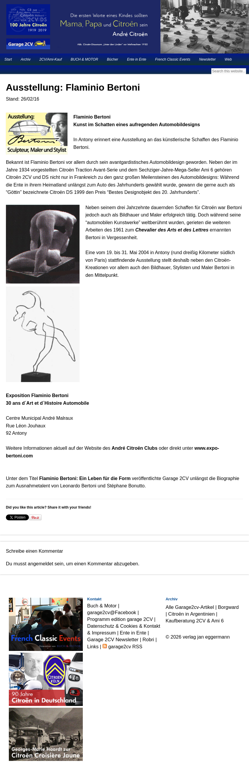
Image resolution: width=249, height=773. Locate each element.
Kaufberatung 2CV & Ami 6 (195, 620)
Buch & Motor (102, 605)
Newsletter (207, 59)
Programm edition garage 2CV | (121, 619)
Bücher (112, 59)
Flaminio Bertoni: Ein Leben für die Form (85, 478)
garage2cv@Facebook (111, 612)
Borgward (228, 607)
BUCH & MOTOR (84, 59)
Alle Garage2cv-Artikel (190, 607)
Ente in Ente (136, 59)
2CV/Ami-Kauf (50, 59)
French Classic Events (172, 59)
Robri (148, 639)
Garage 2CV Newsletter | (115, 639)
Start (8, 59)
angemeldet (40, 563)
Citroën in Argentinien (191, 614)
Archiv (25, 59)
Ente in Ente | (134, 632)
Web (228, 59)
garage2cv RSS (124, 646)
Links (93, 646)
